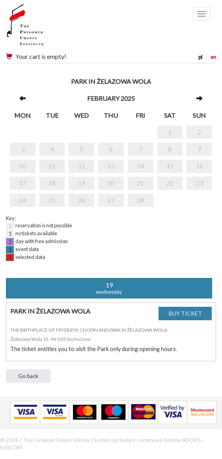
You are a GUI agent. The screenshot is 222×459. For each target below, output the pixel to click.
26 (81, 200)
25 (52, 200)
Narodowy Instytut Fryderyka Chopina (40, 27)
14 (140, 166)
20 (110, 183)
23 (199, 183)
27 (110, 200)
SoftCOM (11, 447)
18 (52, 183)
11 (52, 166)
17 (22, 183)
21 (140, 183)
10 (22, 166)
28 (140, 200)
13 (110, 166)
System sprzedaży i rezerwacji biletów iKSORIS (147, 440)
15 (169, 166)
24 (22, 200)
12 (81, 166)
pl (200, 57)
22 (169, 183)
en (213, 57)
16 (199, 166)
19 (81, 183)
